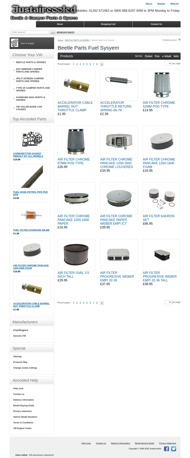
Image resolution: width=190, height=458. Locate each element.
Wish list (174, 3)
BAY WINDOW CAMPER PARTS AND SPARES (29, 70)
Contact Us (156, 24)
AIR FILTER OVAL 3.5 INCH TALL (73, 274)
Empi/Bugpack (20, 330)
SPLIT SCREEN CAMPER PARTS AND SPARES (30, 79)
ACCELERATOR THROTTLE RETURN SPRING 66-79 (115, 106)
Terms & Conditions (23, 422)
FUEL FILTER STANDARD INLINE (31, 230)
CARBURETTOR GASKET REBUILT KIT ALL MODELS (28, 154)
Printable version (169, 40)
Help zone (18, 388)
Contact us (18, 394)
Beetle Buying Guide (23, 405)
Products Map (20, 362)
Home (60, 40)
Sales (176, 56)
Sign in (149, 3)
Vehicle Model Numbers (25, 417)
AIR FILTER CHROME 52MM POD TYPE (159, 104)
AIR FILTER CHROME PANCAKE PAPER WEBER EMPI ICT (116, 219)
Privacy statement (22, 411)
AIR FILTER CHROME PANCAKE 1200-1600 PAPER (74, 219)
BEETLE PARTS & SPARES (77, 40)
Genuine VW (19, 336)
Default (168, 56)
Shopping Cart (108, 24)
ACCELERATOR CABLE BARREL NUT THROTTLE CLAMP (75, 106)
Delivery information (23, 400)
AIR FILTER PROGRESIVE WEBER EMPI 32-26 (117, 276)
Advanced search (65, 32)
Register (161, 3)
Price (157, 56)
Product (148, 56)
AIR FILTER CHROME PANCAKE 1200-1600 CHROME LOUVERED (116, 163)
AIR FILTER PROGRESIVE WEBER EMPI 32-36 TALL (160, 276)
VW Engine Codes (22, 428)
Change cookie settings (25, 368)
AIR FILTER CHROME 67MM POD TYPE (74, 161)
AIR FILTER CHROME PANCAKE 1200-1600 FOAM (159, 163)
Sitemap (17, 356)
